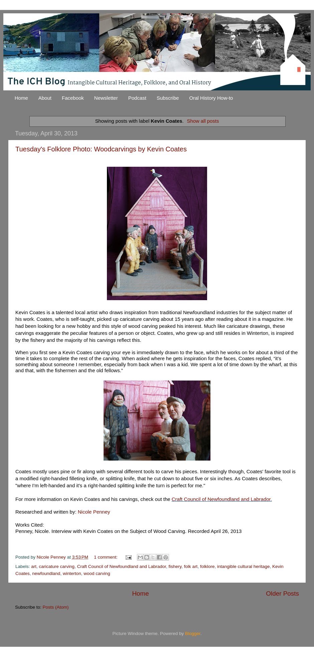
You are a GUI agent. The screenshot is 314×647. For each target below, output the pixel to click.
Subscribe (168, 98)
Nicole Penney (94, 512)
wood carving (97, 573)
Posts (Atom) (56, 607)
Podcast (137, 98)
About (44, 98)
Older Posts (282, 593)
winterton (72, 573)
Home (21, 98)
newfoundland (46, 573)
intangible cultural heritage (243, 566)
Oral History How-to (211, 98)
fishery (175, 566)
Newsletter (106, 98)
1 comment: (106, 557)
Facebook (73, 98)
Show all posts (203, 121)
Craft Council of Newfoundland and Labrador (121, 566)
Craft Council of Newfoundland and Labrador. (222, 499)
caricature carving (57, 566)
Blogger (192, 633)
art (33, 566)
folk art (191, 566)
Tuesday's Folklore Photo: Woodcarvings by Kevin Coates (101, 149)
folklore (207, 566)
